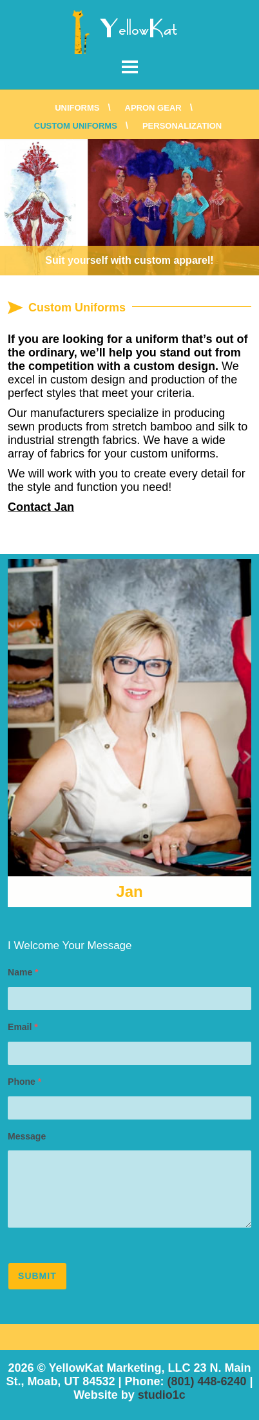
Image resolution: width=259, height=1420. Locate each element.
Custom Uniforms (75, 126)
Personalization (182, 126)
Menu (130, 66)
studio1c (162, 1394)
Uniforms (77, 108)
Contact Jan (41, 507)
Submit (37, 1276)
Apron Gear (153, 108)
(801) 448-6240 (206, 1381)
